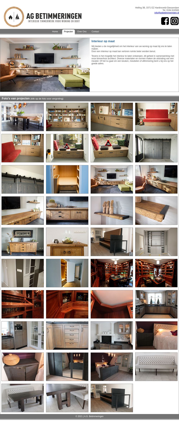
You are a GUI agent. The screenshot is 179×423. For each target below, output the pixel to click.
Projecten (68, 31)
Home (55, 31)
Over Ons (81, 31)
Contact (95, 31)
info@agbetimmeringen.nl (166, 12)
